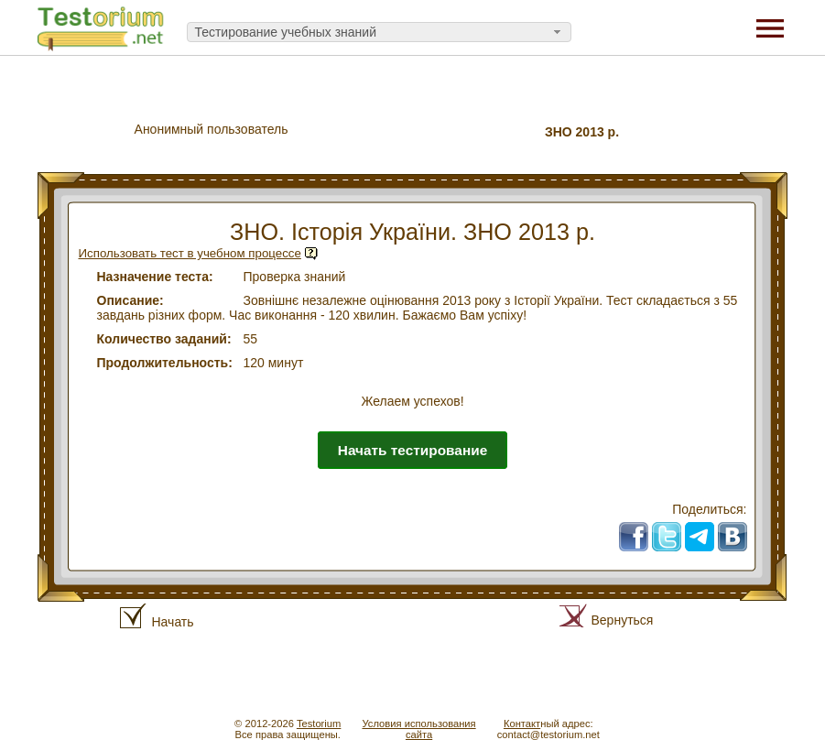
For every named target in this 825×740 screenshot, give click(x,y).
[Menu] (770, 27)
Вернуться (623, 620)
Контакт (522, 723)
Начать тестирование (412, 450)
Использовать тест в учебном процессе (190, 253)
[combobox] (379, 32)
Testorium (319, 723)
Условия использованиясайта (418, 729)
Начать (173, 622)
